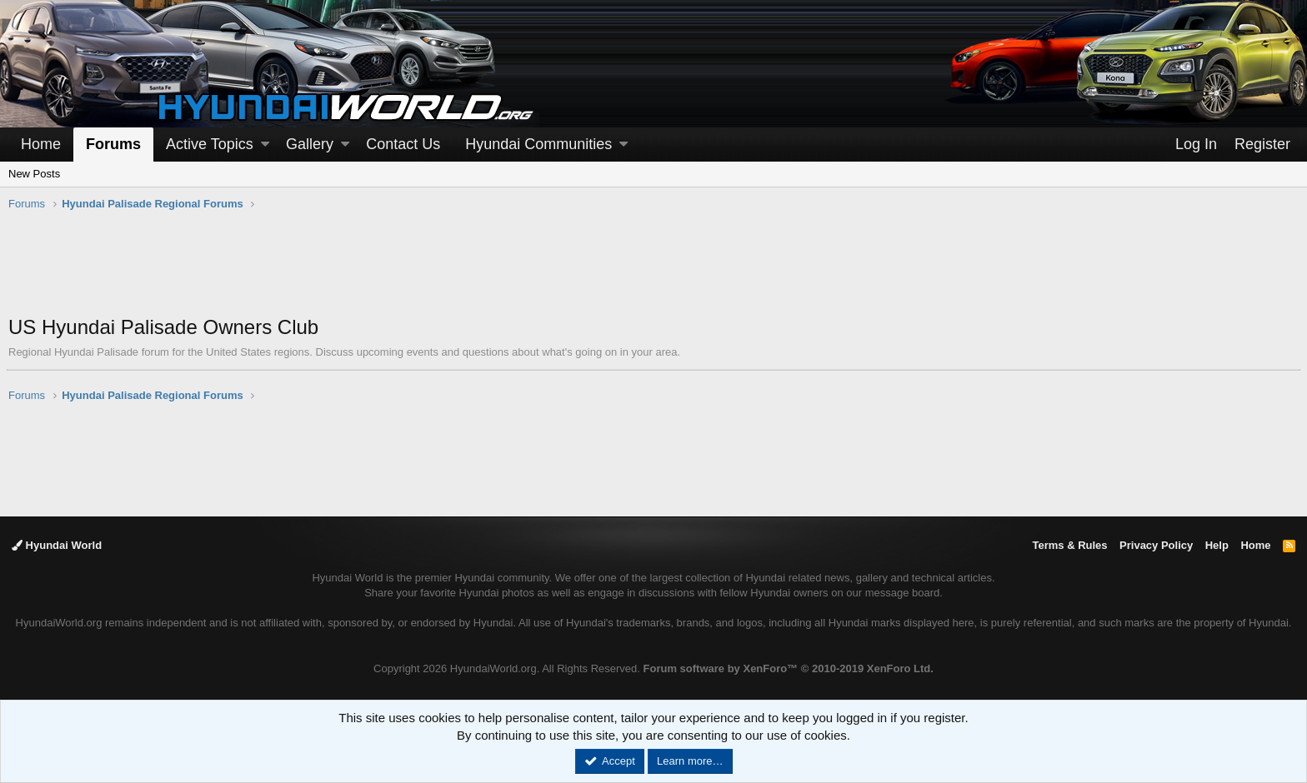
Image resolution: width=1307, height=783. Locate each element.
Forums (113, 144)
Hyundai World (57, 545)
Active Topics (209, 144)
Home (41, 144)
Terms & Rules (1069, 545)
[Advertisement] (653, 271)
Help (1217, 545)
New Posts (34, 173)
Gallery (309, 144)
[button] (265, 144)
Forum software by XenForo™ (788, 668)
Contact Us (403, 144)
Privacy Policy (1156, 545)
